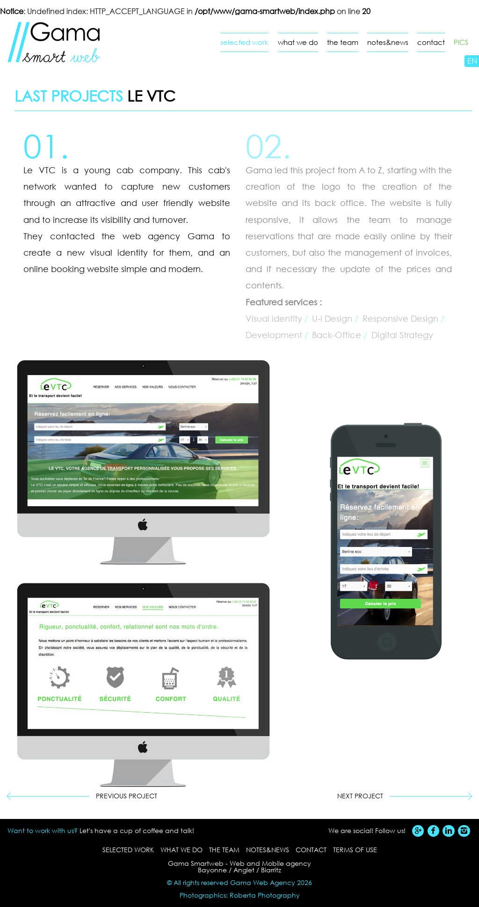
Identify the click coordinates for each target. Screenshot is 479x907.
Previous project (126, 796)
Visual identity (274, 318)
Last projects (69, 95)
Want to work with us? (42, 830)
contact (431, 42)
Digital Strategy (402, 335)
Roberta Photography (265, 895)
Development (274, 335)
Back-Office (336, 335)
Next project (360, 796)
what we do (298, 42)
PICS (461, 42)
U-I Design (332, 318)
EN (472, 61)
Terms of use (355, 849)
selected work (244, 42)
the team (342, 42)
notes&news (387, 42)
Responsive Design (400, 318)
